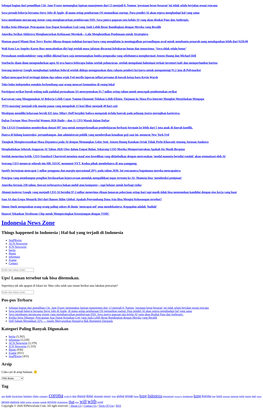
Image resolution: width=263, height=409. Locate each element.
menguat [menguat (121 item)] (234, 396)
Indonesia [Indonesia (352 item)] (154, 396)
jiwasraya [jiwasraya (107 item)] (178, 396)
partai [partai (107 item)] (259, 396)
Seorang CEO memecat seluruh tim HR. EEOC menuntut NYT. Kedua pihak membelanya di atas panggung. (69, 163)
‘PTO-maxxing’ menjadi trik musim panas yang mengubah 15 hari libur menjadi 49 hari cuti (59, 106)
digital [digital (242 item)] (81, 396)
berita (12, 250)
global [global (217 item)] (120, 396)
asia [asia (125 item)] (3, 396)
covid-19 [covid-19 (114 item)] (67, 396)
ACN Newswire (18, 243)
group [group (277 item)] (129, 396)
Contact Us (90, 405)
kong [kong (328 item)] (197, 396)
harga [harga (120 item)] (136, 396)
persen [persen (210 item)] (5, 402)
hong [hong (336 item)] (143, 396)
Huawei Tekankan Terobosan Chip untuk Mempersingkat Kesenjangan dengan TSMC (55, 213)
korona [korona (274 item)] (206, 396)
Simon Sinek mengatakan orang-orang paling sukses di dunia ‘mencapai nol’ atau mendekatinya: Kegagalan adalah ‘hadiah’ (79, 206)
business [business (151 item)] (27, 396)
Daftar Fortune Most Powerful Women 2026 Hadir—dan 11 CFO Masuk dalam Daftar (55, 120)
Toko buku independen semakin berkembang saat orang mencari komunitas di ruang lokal (58, 84)
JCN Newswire (17, 246)
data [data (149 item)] (74, 396)
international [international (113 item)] (168, 396)
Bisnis (12, 253)
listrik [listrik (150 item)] (219, 396)
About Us (76, 405)
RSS (118, 405)
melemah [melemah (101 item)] (226, 396)
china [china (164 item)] (36, 396)
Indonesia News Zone (28, 222)
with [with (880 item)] (92, 401)
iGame (13, 260)
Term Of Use (106, 405)
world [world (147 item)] (100, 402)
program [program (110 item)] (35, 402)
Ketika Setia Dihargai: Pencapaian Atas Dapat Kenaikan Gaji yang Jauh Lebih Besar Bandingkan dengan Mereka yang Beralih (81, 27)
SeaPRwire (15, 240)
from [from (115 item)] (114, 396)
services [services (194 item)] (51, 402)
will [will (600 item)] (83, 401)
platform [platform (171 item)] (15, 402)
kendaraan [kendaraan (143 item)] (188, 396)
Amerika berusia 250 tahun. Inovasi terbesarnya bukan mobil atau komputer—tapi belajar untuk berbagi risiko (71, 185)
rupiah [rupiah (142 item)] (43, 402)
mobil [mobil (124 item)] (241, 396)
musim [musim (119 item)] (248, 396)
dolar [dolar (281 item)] (89, 396)
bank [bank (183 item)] (8, 396)
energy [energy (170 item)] (107, 396)
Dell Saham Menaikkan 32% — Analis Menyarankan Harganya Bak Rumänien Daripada (61, 320)
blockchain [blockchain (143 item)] (17, 396)
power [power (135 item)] (29, 402)
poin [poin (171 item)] (22, 402)
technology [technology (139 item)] (62, 402)
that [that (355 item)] (71, 402)
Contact (13, 263)
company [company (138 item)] (43, 396)
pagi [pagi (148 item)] (254, 396)
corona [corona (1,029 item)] (56, 395)
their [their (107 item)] (77, 402)
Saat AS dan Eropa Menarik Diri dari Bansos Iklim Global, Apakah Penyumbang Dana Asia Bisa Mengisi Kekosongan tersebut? (81, 199)
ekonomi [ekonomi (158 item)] (98, 396)
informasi (14, 256)
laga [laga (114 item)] (214, 396)
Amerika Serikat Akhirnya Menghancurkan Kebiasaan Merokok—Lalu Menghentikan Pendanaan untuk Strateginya (74, 34)
